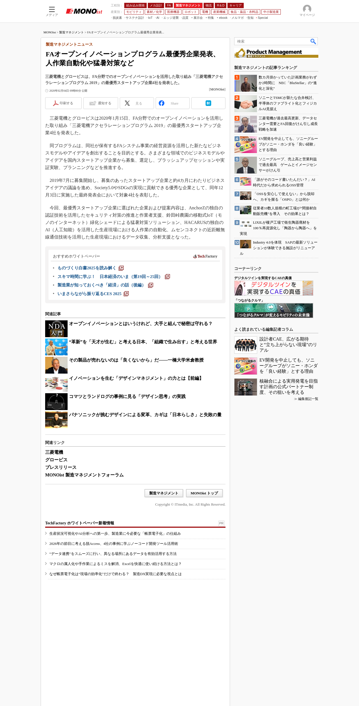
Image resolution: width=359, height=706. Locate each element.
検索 (313, 41)
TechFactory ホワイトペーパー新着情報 (79, 523)
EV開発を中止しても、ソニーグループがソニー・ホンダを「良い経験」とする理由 (288, 366)
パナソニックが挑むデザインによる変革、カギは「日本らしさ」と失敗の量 (145, 414)
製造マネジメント (71, 32)
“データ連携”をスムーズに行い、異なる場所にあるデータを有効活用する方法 (113, 554)
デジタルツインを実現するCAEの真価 (263, 278)
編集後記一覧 (308, 399)
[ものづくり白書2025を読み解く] (90, 268)
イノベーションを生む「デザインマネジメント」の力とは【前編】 (136, 378)
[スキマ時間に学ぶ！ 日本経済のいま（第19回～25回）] (113, 276)
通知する (104, 103)
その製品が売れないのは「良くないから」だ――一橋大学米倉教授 (136, 360)
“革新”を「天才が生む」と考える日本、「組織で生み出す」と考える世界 (143, 341)
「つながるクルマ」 (249, 300)
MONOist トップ (204, 493)
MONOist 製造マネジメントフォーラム (84, 475)
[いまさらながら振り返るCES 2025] (93, 293)
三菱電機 (54, 452)
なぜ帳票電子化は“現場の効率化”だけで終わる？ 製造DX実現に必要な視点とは (115, 574)
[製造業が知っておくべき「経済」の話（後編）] (105, 285)
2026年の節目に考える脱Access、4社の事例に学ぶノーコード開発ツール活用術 (113, 543)
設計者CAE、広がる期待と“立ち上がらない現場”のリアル (288, 345)
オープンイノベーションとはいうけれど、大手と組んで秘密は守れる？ (141, 323)
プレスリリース (61, 467)
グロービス (56, 459)
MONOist (49, 32)
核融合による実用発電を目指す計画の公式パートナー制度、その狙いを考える (288, 387)
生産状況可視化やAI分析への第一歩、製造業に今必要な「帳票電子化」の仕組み (115, 533)
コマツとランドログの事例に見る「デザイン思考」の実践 (127, 396)
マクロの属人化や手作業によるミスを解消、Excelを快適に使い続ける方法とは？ (115, 564)
